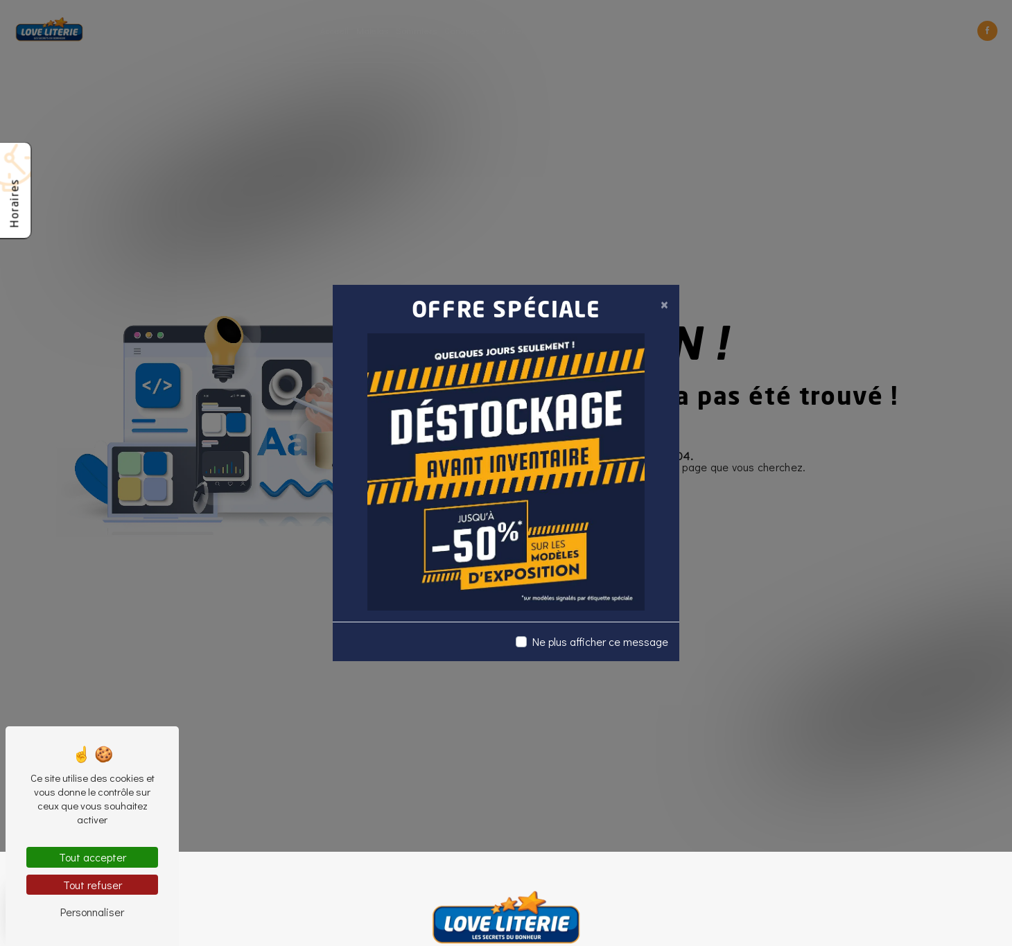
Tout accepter (92, 857)
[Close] (664, 304)
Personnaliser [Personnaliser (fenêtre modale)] (92, 911)
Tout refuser (92, 884)
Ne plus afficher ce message (600, 641)
